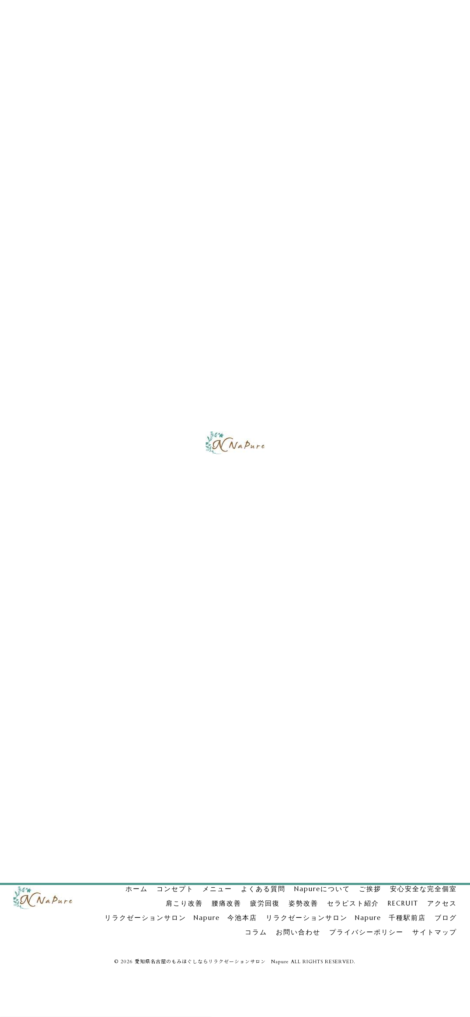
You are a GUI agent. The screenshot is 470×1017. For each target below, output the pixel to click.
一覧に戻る (167, 739)
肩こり (364, 416)
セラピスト (364, 720)
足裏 (425, 737)
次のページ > (301, 739)
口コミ (359, 789)
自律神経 (362, 772)
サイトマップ (434, 932)
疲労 (360, 448)
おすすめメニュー (409, 754)
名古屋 (418, 720)
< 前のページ (34, 739)
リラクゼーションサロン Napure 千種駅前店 (407, 378)
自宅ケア (399, 737)
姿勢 (360, 464)
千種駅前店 (391, 789)
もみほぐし (364, 737)
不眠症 (433, 772)
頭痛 (388, 772)
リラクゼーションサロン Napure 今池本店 (407, 350)
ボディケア (364, 754)
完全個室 (367, 400)
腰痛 (360, 432)
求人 (393, 720)
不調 (409, 772)
